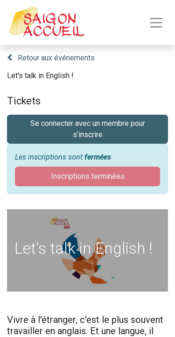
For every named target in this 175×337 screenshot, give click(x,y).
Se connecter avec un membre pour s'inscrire (87, 129)
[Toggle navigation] (156, 22)
